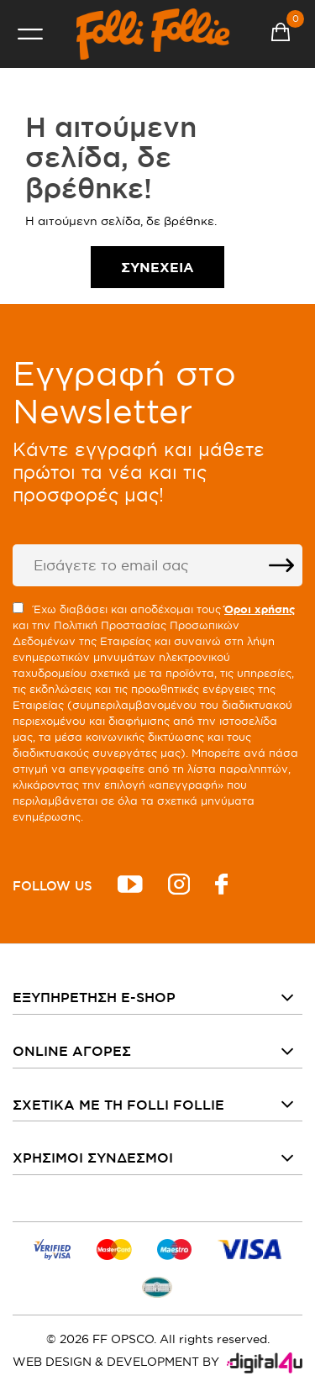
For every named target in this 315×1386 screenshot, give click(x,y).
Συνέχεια (157, 267)
